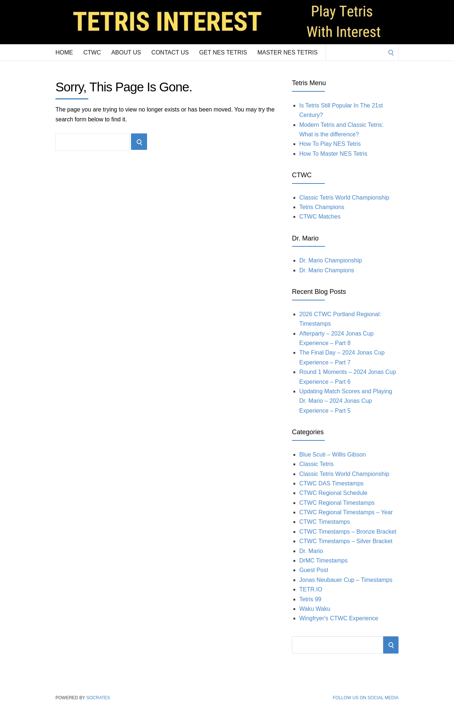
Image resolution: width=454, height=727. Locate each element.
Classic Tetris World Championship (344, 197)
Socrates (98, 697)
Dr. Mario (311, 551)
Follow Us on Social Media (366, 698)
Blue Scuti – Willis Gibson (332, 454)
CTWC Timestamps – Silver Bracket (345, 541)
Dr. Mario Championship (330, 260)
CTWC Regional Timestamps (336, 503)
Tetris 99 (310, 599)
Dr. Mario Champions (326, 270)
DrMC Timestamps (323, 560)
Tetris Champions (322, 207)
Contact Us (170, 52)
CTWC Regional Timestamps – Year (346, 512)
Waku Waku (314, 609)
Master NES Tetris (287, 52)
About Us (126, 52)
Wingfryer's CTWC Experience (338, 618)
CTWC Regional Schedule (333, 493)
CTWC (92, 52)
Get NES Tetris (223, 52)
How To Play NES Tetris (330, 144)
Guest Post (313, 570)
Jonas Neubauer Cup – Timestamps (345, 580)
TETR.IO (310, 589)
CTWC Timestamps (324, 522)
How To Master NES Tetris (333, 154)
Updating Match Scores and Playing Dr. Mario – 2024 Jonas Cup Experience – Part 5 (345, 401)
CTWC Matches (319, 216)
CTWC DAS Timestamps (331, 483)
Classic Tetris (316, 464)
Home (64, 52)
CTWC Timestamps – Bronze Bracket (347, 532)
